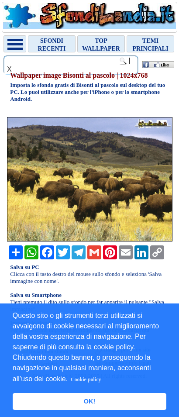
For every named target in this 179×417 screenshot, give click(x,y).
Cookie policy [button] (86, 379)
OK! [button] (89, 401)
